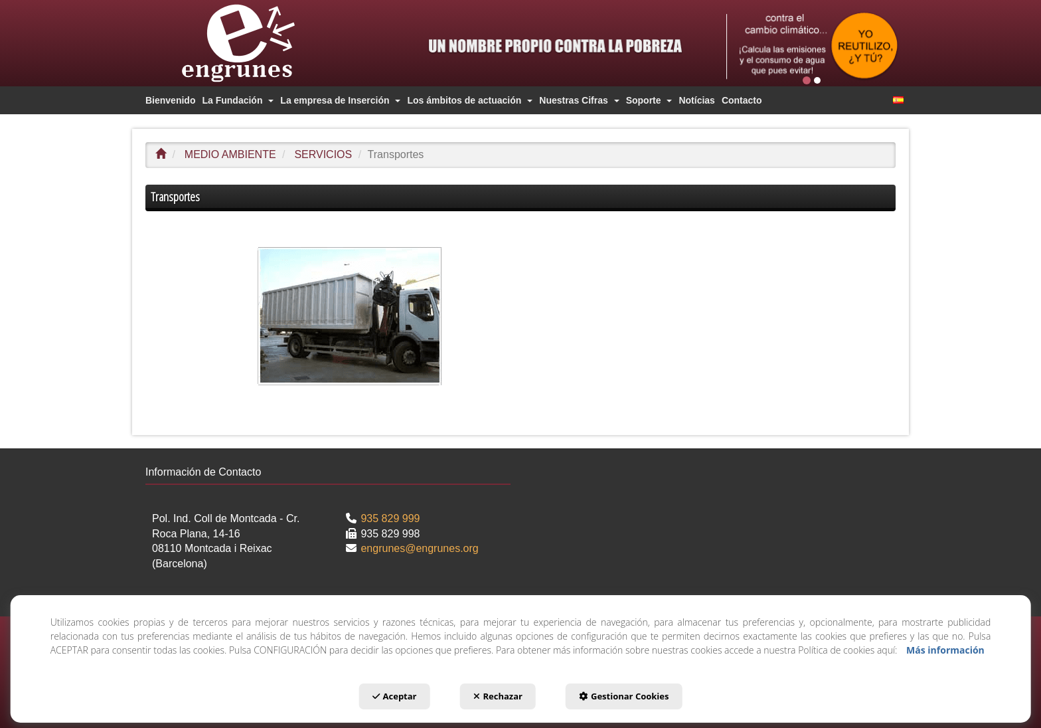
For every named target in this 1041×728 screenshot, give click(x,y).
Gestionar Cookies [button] (624, 696)
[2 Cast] (812, 46)
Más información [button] (945, 650)
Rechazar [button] (497, 696)
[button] (261, 43)
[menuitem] (170, 100)
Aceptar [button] (394, 696)
